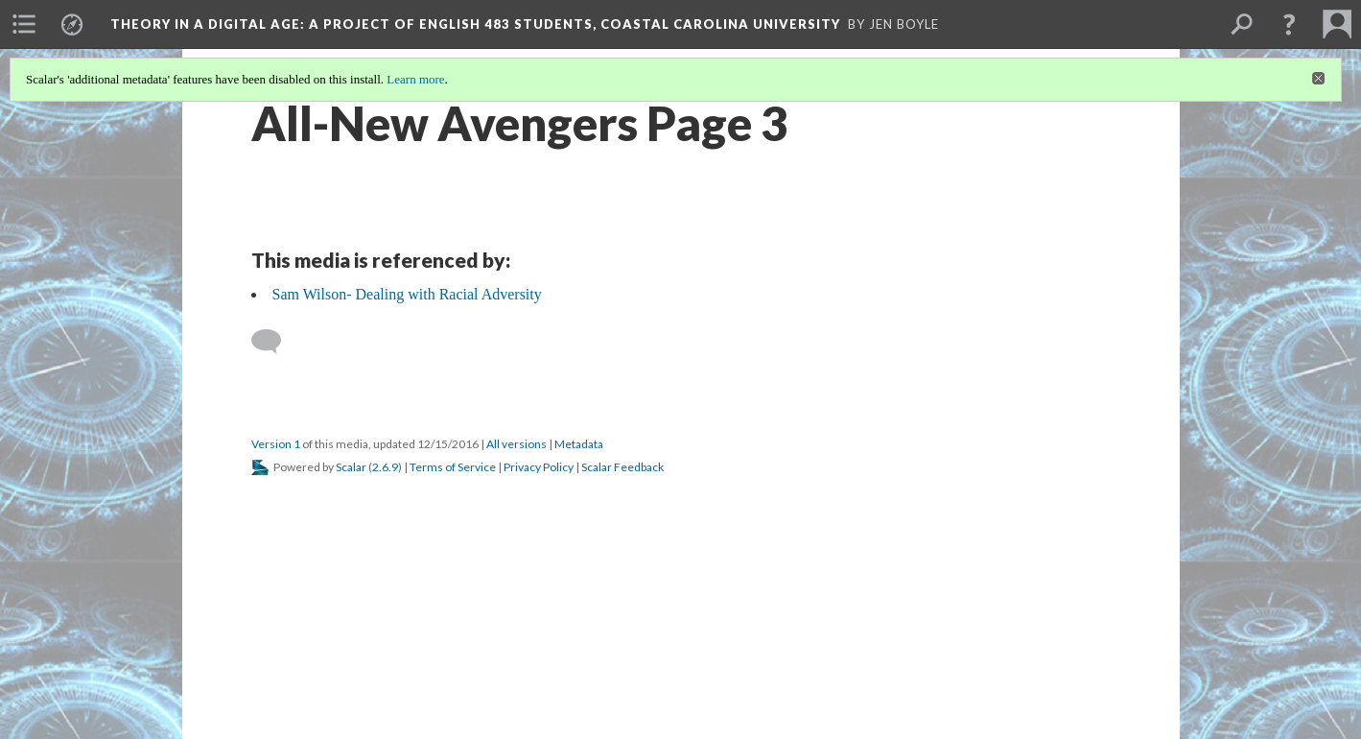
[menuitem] (24, 24)
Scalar (351, 467)
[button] (1289, 24)
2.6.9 (385, 467)
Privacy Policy (539, 467)
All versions (516, 444)
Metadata (578, 444)
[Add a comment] (274, 341)
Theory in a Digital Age (475, 24)
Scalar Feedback (622, 467)
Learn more (415, 79)
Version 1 (275, 444)
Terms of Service (453, 467)
